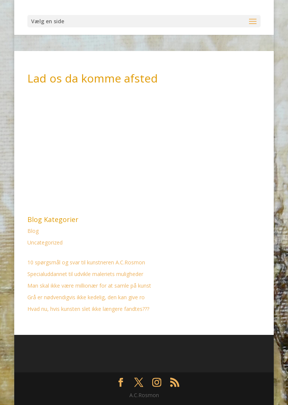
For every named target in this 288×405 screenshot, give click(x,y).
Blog (33, 230)
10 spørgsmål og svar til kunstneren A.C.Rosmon (86, 262)
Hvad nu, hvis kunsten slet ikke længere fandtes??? (88, 308)
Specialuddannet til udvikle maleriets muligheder (85, 274)
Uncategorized (45, 242)
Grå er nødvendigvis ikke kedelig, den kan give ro (86, 297)
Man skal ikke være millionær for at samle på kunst (89, 285)
